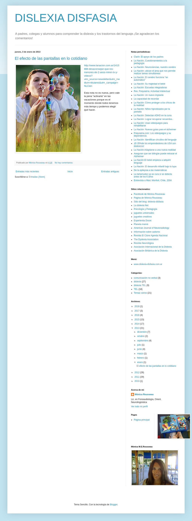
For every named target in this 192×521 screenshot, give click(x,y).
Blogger (113, 504)
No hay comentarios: (64, 163)
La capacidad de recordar (146, 99)
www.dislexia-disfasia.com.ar (148, 264)
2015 (137, 319)
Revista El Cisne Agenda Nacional (150, 235)
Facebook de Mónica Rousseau (149, 194)
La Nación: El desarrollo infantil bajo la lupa (155, 166)
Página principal (142, 420)
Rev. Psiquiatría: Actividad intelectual (152, 91)
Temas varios (140, 293)
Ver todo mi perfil (139, 406)
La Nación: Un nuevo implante (149, 95)
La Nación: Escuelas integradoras (150, 87)
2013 (137, 328)
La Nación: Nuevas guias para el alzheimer (155, 129)
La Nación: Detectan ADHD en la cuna (153, 115)
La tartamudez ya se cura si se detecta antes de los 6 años (153, 175)
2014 (137, 323)
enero (140, 362)
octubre (141, 336)
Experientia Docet (142, 220)
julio (139, 345)
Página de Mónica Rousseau (148, 197)
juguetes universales (144, 213)
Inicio (70, 171)
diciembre (142, 332)
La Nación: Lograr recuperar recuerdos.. (153, 119)
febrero (141, 358)
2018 (137, 306)
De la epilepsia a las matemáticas (150, 170)
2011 (137, 377)
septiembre (143, 340)
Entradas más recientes (27, 171)
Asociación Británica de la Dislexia (151, 250)
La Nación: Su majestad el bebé (149, 84)
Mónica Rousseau (144, 394)
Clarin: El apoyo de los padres (148, 57)
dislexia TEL (140, 285)
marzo (140, 353)
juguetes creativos (143, 216)
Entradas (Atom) (37, 177)
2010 (137, 381)
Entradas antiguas (110, 171)
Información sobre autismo (147, 232)
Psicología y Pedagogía (145, 209)
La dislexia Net (141, 205)
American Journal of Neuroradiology (151, 228)
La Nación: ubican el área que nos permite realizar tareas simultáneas (154, 72)
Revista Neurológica (144, 243)
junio (140, 349)
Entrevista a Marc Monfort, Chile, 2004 (153, 180)
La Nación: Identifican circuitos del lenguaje (155, 139)
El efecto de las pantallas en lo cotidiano (51, 58)
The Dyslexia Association (146, 239)
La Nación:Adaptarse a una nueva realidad (155, 150)
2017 (137, 311)
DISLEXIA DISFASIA (66, 18)
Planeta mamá (141, 224)
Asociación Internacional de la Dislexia (153, 247)
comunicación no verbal (145, 278)
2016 (137, 315)
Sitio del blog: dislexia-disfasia (148, 201)
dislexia (137, 281)
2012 (137, 372)
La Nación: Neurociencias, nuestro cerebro (155, 67)
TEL (136, 289)
